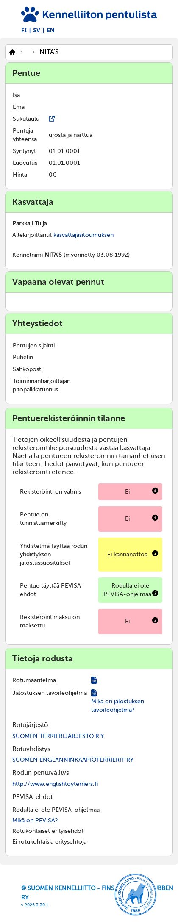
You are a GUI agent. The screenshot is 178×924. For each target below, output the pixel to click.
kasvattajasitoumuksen (83, 235)
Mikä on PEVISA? (35, 820)
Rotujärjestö (30, 724)
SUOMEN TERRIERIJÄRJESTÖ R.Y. (58, 736)
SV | (39, 30)
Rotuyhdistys (31, 749)
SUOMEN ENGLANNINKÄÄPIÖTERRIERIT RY (73, 760)
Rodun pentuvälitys (40, 772)
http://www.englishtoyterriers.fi (55, 784)
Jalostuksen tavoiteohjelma (49, 693)
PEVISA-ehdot (32, 797)
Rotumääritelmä (34, 680)
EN (51, 30)
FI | (26, 30)
